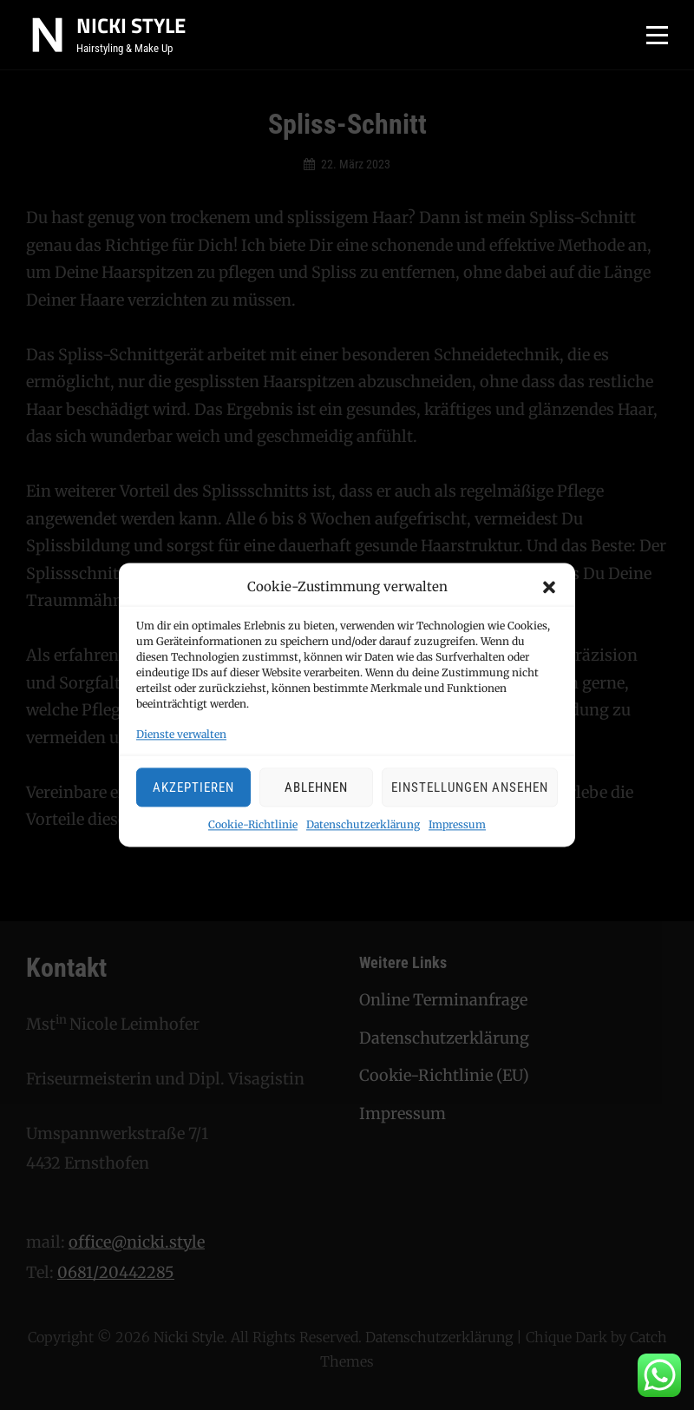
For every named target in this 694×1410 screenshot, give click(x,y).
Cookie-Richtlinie (253, 825)
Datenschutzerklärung (363, 825)
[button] (549, 587)
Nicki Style (131, 25)
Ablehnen (316, 787)
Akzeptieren (193, 787)
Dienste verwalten (181, 734)
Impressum (457, 825)
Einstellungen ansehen (469, 787)
